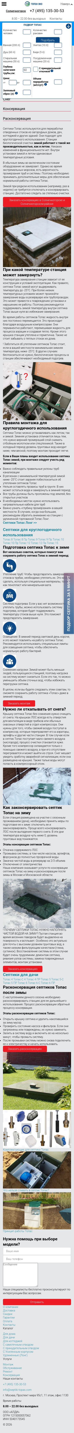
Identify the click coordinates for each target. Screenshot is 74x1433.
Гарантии (9, 1322)
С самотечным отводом (18, 1349)
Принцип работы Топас (18, 1231)
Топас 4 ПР (33, 979)
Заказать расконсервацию (25, 1048)
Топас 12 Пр (38, 543)
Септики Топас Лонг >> (20, 523)
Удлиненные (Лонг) (15, 1360)
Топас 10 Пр (10, 543)
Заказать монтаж (19, 703)
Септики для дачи (20, 974)
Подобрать (48, 40)
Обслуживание (12, 1372)
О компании (10, 1311)
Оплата (7, 1326)
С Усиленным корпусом (18, 1356)
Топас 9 (32, 539)
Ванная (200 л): (11, 45)
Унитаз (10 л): (41, 45)
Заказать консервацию (22, 969)
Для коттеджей (12, 1345)
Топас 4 (8, 979)
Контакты (56, 18)
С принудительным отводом (21, 1352)
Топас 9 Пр (45, 539)
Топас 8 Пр (20, 539)
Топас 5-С (57, 979)
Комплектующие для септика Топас (26, 1149)
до (18, 82)
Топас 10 (58, 539)
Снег (7, 99)
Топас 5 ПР (10, 982)
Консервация (14, 109)
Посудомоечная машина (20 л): (42, 60)
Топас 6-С (34, 982)
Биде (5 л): (39, 52)
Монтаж (8, 1369)
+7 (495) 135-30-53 (47, 10)
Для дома (9, 1338)
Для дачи (9, 1342)
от (4, 82)
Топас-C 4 (19, 979)
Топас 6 (22, 982)
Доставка (9, 1315)
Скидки (7, 1318)
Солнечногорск (16, 11)
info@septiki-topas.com (17, 1394)
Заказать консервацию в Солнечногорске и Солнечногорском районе (37, 202)
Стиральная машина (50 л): (11, 60)
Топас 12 (24, 543)
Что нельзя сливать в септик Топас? (26, 1190)
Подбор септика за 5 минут (69, 603)
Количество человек (10, 32)
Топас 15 (52, 543)
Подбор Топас (32, 25)
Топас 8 (8, 539)
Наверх (65, 3)
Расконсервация (17, 118)
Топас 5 (46, 979)
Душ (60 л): (9, 52)
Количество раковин (40, 32)
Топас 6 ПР (48, 982)
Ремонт (7, 1376)
